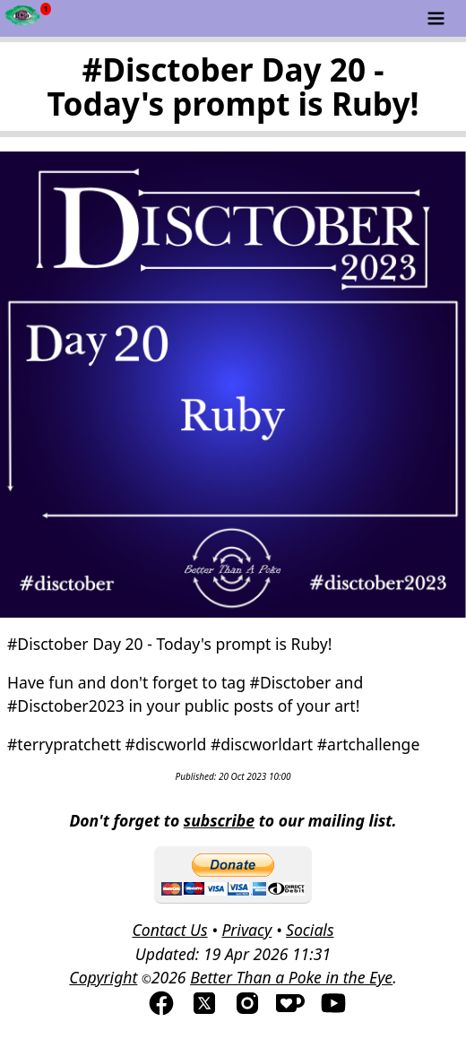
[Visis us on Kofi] (290, 1011)
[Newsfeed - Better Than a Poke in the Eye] (23, 18)
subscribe (219, 820)
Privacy (246, 929)
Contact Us (169, 929)
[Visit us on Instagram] (247, 1011)
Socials (309, 929)
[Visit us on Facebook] (161, 1011)
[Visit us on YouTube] (333, 1011)
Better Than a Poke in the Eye (291, 977)
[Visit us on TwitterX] (204, 1011)
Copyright (103, 977)
